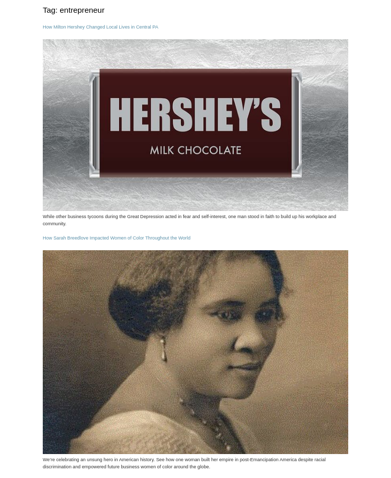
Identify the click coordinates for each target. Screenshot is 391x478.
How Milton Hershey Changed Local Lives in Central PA (100, 27)
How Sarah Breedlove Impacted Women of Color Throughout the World (116, 238)
